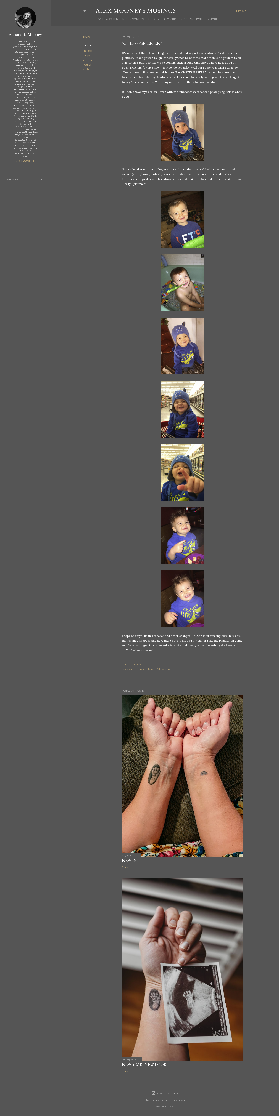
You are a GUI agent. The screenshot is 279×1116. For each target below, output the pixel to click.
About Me (113, 19)
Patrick (87, 64)
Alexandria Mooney (25, 34)
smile (86, 69)
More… (214, 19)
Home (100, 19)
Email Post (136, 664)
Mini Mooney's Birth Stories (143, 19)
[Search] (241, 10)
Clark (171, 19)
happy (86, 55)
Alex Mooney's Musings (136, 10)
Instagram (186, 19)
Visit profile (25, 161)
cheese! (87, 50)
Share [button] (86, 36)
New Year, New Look (144, 1064)
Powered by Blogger (164, 1093)
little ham (88, 60)
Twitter (201, 19)
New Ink (131, 860)
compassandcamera (174, 1100)
